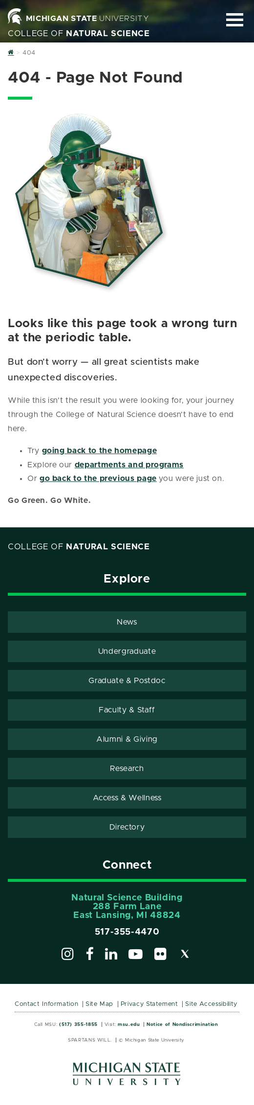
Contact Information (46, 1004)
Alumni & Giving (127, 739)
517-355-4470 (127, 932)
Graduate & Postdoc (127, 681)
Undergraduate (127, 651)
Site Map (99, 1004)
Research (127, 768)
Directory (127, 827)
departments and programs (129, 465)
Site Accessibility (211, 1004)
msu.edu (129, 1024)
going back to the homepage (99, 451)
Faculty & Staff (127, 710)
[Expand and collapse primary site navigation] (234, 20)
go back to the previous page (98, 478)
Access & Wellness (127, 798)
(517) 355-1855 (78, 1024)
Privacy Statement (149, 1004)
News (127, 622)
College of (79, 34)
